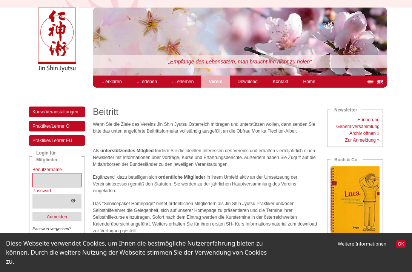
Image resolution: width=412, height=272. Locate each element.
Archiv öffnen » (364, 133)
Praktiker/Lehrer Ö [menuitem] (50, 126)
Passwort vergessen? (51, 228)
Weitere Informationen (362, 244)
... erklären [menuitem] (111, 81)
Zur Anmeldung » (362, 140)
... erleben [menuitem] (147, 81)
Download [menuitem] (247, 81)
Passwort (41, 190)
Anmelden (57, 216)
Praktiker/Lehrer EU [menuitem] (52, 140)
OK (401, 244)
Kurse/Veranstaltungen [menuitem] (55, 111)
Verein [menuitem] (219, 81)
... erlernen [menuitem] (183, 81)
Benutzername (47, 169)
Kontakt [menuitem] (280, 81)
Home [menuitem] (309, 81)
